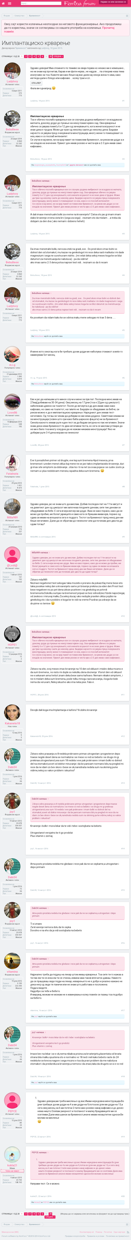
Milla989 (34, 537)
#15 (123, 890)
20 (50, 56)
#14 (123, 849)
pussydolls (50, 165)
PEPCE (33, 1137)
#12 (123, 736)
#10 (123, 616)
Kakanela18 (35, 736)
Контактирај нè (87, 1232)
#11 (123, 695)
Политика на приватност (117, 1236)
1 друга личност (76, 165)
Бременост (21, 48)
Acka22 (37, 1202)
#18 (123, 1076)
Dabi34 (33, 783)
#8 (123, 487)
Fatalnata (34, 487)
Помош (99, 1232)
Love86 (33, 445)
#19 (123, 1137)
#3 (123, 234)
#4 (123, 275)
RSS (128, 1232)
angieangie (39, 165)
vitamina (34, 1010)
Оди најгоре (119, 1232)
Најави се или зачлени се (113, 2)
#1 (123, 101)
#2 (123, 159)
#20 (123, 1196)
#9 (123, 537)
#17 (123, 1010)
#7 (123, 445)
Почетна (108, 1232)
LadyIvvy (45, 48)
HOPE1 (33, 695)
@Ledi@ (34, 616)
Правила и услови (95, 1236)
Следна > (58, 56)
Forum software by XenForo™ (26, 1236)
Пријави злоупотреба (75, 1236)
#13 (123, 783)
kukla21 (33, 1196)
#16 (123, 943)
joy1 (32, 849)
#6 (123, 378)
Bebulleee (35, 159)
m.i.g (32, 378)
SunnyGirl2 (61, 165)
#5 (123, 330)
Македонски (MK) (10, 1232)
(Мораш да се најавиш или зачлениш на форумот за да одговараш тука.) (94, 1214)
